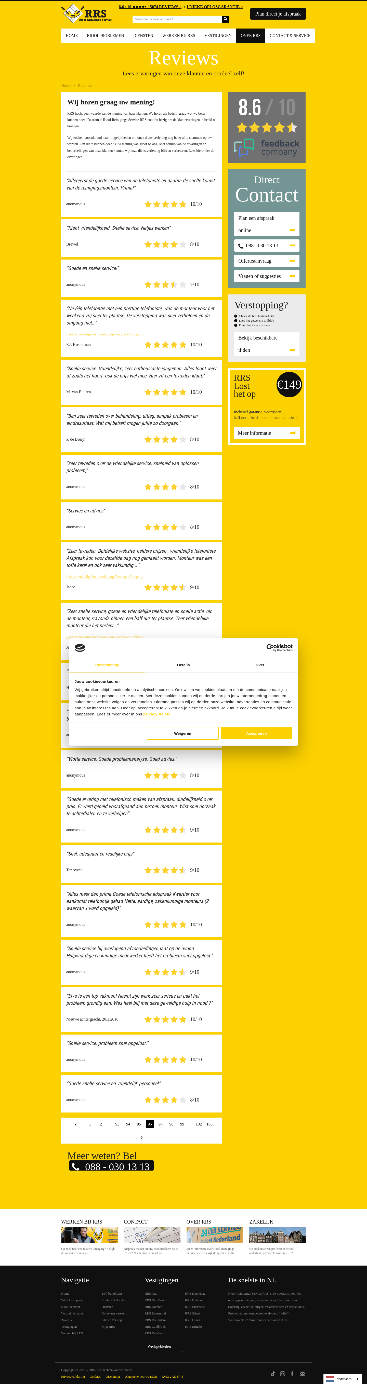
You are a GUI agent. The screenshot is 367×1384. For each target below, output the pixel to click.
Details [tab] (183, 664)
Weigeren (182, 733)
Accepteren (256, 733)
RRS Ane (151, 1293)
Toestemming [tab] (107, 664)
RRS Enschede (195, 1307)
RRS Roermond (155, 1313)
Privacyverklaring (73, 1376)
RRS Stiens (192, 1313)
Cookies (95, 1376)
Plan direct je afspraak (278, 14)
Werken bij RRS (178, 35)
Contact (136, 1222)
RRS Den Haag (195, 1293)
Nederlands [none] (338, 1379)
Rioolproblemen (105, 35)
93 (117, 1124)
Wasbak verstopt (72, 1313)
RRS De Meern (155, 1333)
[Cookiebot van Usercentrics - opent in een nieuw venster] (270, 648)
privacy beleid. (157, 714)
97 (161, 1124)
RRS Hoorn (193, 1320)
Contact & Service (290, 35)
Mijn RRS (108, 1326)
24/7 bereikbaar (111, 1293)
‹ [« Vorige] (75, 1124)
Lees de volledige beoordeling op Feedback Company (104, 334)
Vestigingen (218, 35)
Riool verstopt (70, 1307)
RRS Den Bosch (155, 1300)
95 (139, 1124)
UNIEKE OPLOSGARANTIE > (215, 7)
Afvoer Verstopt (112, 1320)
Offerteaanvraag (254, 261)
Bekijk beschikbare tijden (258, 344)
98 (171, 1124)
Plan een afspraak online (256, 224)
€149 (289, 384)
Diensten (143, 35)
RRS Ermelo (193, 1326)
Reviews (85, 85)
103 (209, 1124)
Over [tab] (260, 664)
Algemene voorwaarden (141, 1376)
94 (128, 1124)
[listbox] (342, 1379)
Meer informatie (254, 433)
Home (72, 35)
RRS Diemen (153, 1307)
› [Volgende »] (141, 1137)
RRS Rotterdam (155, 1320)
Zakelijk (261, 1222)
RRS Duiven (193, 1300)
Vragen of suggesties (259, 276)
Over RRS (251, 35)
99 (182, 1124)
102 (199, 1124)
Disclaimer (113, 1376)
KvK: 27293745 (172, 1376)
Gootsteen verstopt (113, 1313)
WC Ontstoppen (72, 1300)
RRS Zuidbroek (155, 1326)
